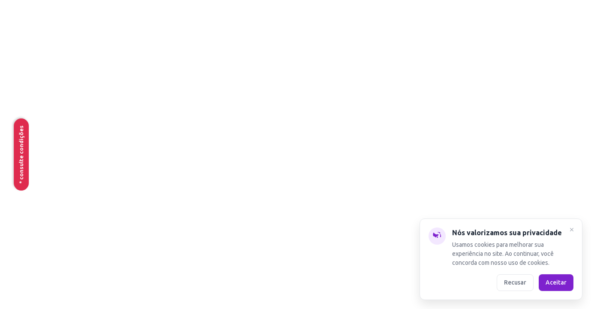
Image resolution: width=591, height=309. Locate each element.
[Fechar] (572, 231)
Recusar (515, 282)
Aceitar (556, 282)
